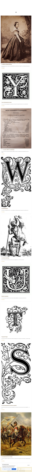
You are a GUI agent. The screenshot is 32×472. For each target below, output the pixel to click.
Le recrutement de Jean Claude (6, 456)
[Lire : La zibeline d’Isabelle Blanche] (16, 39)
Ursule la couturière (4, 296)
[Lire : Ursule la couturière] (16, 279)
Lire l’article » (3, 68)
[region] (9, 467)
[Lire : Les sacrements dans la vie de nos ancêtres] (16, 373)
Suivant (29, 465)
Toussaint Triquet (4, 336)
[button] (16, 12)
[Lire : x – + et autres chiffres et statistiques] (16, 128)
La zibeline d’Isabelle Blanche (6, 64)
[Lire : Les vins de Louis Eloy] (16, 235)
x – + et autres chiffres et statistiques (7, 149)
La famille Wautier (4, 208)
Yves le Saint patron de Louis (6, 102)
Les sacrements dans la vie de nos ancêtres (9, 405)
